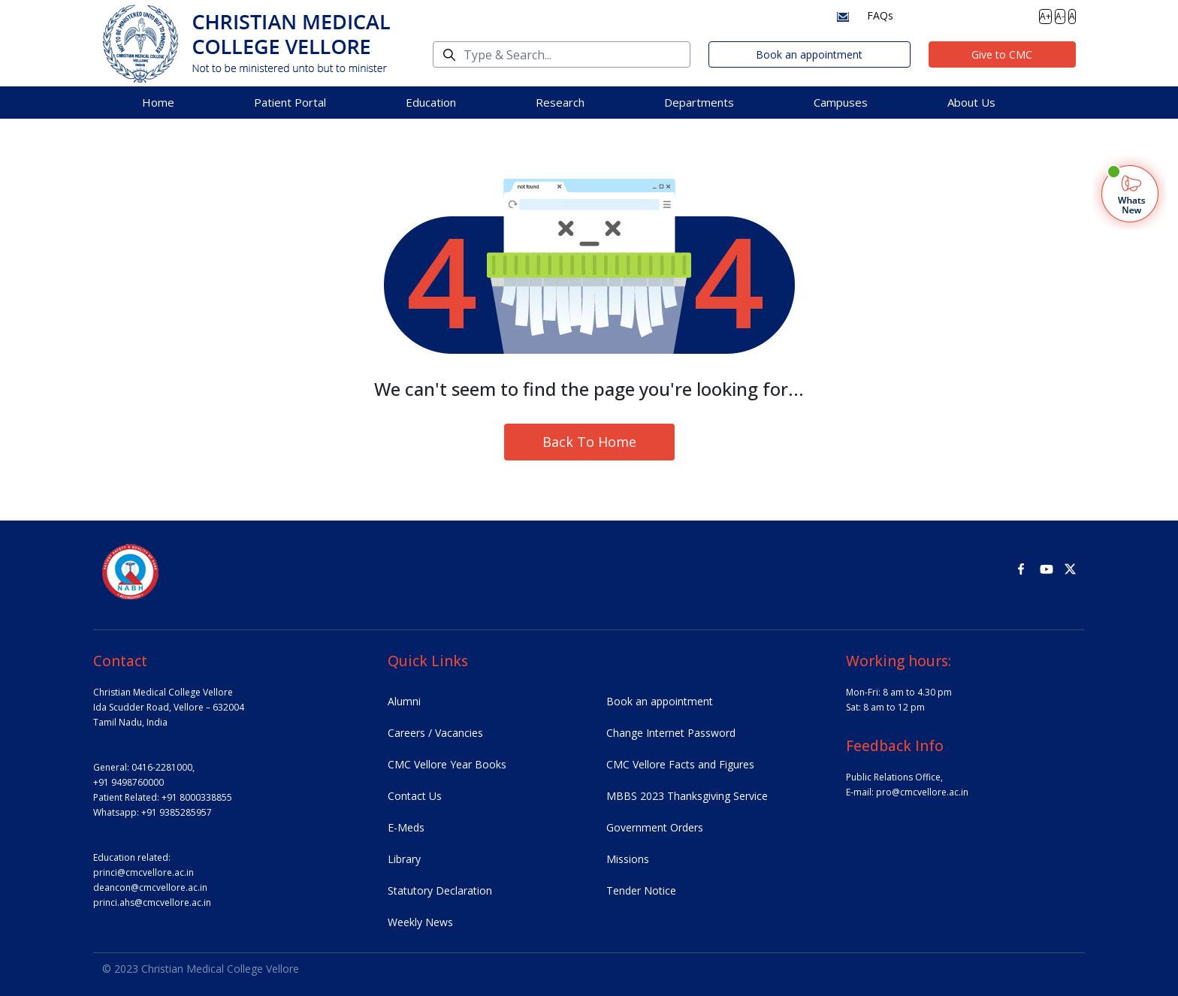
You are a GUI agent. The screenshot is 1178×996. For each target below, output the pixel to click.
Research (560, 102)
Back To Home (589, 442)
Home (158, 102)
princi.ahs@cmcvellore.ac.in (152, 902)
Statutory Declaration (440, 890)
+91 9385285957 (176, 812)
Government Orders (654, 827)
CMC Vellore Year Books (447, 764)
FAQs (880, 15)
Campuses (841, 102)
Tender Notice (641, 890)
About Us (971, 102)
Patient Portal (290, 102)
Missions (627, 859)
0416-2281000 (161, 767)
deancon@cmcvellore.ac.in (150, 887)
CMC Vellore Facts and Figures (680, 764)
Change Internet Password (670, 733)
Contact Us (415, 796)
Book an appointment (809, 54)
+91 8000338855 (197, 797)
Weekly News (420, 922)
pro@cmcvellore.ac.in (922, 792)
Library (404, 859)
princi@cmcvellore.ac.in (143, 872)
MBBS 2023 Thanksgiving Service (687, 796)
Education (431, 102)
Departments (699, 102)
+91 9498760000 (128, 782)
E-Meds (406, 827)
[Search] (561, 54)
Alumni (404, 701)
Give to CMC (1001, 54)
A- (1060, 16)
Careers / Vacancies (435, 733)
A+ (1045, 16)
